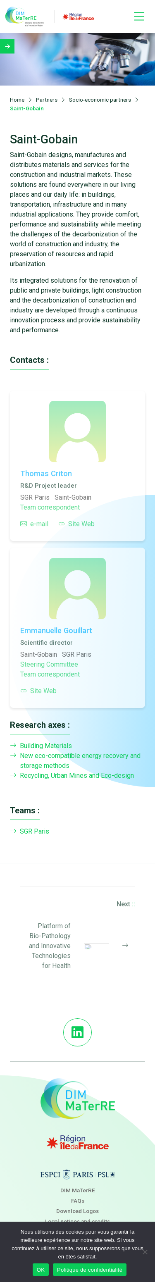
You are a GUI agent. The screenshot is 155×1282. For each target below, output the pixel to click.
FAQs (77, 1200)
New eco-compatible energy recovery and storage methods (75, 761)
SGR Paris (29, 831)
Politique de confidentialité (89, 1270)
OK (41, 1270)
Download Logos (77, 1211)
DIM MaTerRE (77, 1190)
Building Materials (41, 746)
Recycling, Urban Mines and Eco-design (72, 776)
